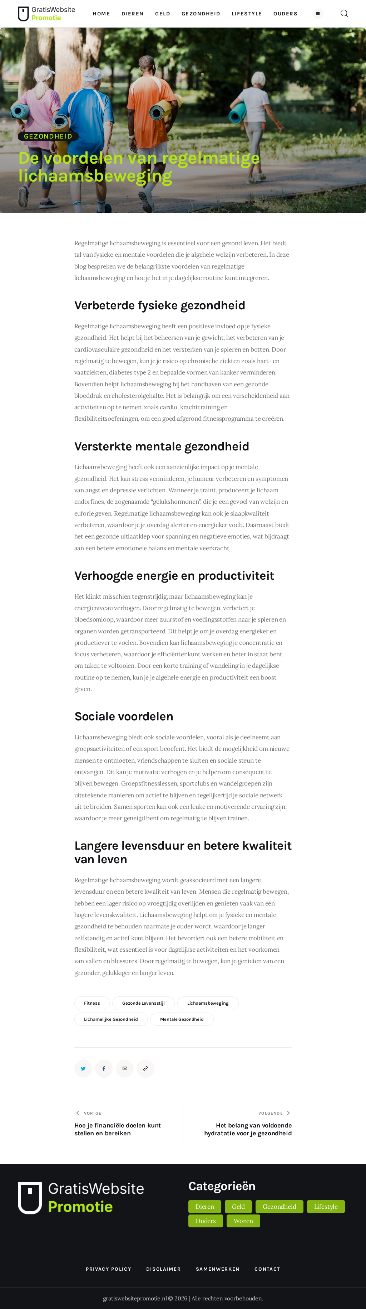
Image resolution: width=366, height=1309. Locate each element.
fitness (92, 1003)
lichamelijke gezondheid (111, 1019)
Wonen (243, 1221)
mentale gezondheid (182, 1019)
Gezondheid (48, 136)
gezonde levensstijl (143, 1003)
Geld (238, 1207)
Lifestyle (326, 1207)
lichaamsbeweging (208, 1003)
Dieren (205, 1207)
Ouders (206, 1221)
